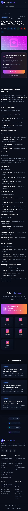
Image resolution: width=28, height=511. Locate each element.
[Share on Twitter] (8, 28)
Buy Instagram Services (7, 463)
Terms (13, 508)
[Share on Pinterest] (21, 28)
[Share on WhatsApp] (18, 28)
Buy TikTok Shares (6, 494)
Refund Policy (18, 496)
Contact (17, 489)
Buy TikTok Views (5, 489)
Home (2, 6)
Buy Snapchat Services (7, 472)
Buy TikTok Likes (5, 486)
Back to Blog (5, 13)
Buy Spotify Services (6, 477)
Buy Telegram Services (7, 470)
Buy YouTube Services (6, 458)
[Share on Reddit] (24, 28)
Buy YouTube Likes (20, 461)
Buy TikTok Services (6, 461)
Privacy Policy (18, 491)
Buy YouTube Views (20, 458)
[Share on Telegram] (2, 32)
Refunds (19, 508)
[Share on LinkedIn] (15, 28)
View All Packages (14, 75)
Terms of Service (19, 494)
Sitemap (17, 498)
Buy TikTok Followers (6, 484)
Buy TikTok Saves (5, 491)
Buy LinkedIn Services (6, 474)
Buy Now (14, 72)
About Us (17, 486)
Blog (7, 6)
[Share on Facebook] (11, 28)
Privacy (8, 508)
